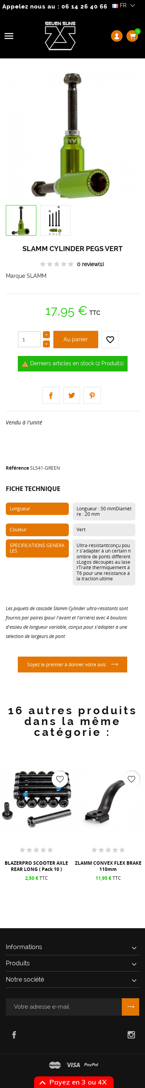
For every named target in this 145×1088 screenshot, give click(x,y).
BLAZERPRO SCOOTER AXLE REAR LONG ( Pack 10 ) (36, 866)
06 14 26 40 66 (84, 6)
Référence (17, 468)
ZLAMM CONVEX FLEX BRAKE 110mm (108, 866)
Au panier (75, 339)
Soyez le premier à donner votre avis (67, 664)
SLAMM (36, 276)
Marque (15, 276)
